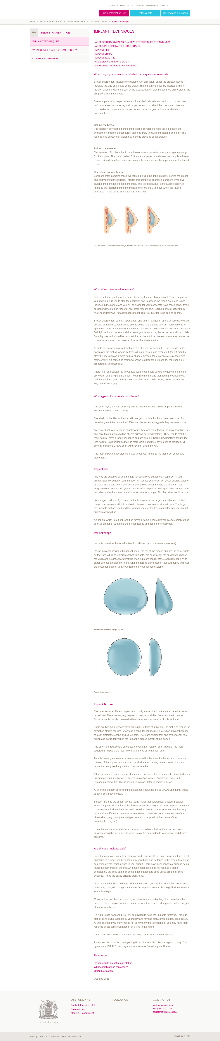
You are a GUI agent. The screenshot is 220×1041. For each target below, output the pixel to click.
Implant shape (103, 54)
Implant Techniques (121, 21)
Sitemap (34, 1036)
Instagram (127, 1006)
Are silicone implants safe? (111, 61)
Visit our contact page (163, 1005)
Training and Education (175, 13)
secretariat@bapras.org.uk (165, 1012)
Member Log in (152, 5)
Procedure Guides (98, 21)
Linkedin (121, 1006)
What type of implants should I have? (117, 46)
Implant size (102, 50)
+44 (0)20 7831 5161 (163, 1008)
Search (187, 5)
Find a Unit (124, 5)
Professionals (144, 13)
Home (32, 21)
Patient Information (76, 21)
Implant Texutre (105, 58)
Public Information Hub (114, 13)
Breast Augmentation (55, 32)
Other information (103, 971)
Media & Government (82, 1013)
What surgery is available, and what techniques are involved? (132, 42)
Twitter (115, 1006)
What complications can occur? (111, 967)
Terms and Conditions (49, 1036)
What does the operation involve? (115, 65)
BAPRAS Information (71, 1036)
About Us (114, 5)
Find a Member (138, 5)
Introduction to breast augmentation (113, 963)
